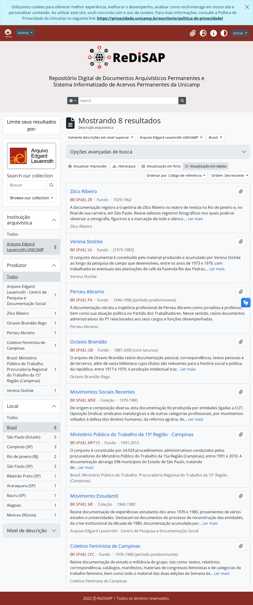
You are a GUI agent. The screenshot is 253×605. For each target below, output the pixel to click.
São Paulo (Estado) (31, 438)
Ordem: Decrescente (228, 175)
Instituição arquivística (19, 220)
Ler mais (195, 218)
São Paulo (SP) (31, 467)
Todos (12, 234)
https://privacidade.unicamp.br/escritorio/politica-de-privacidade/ (160, 18)
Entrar (238, 33)
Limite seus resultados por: (31, 125)
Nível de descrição (27, 530)
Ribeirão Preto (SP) (31, 477)
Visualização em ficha (161, 166)
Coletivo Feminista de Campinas (31, 345)
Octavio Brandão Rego (31, 324)
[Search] (128, 100)
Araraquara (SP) (31, 487)
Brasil (31, 428)
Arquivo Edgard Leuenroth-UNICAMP (31, 246)
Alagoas (31, 506)
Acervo (24, 32)
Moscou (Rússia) (31, 516)
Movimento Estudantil (94, 496)
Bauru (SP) (31, 496)
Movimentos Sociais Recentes (102, 392)
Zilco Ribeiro (31, 314)
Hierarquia (124, 166)
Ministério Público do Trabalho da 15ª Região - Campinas (132, 434)
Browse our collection (30, 197)
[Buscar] (51, 185)
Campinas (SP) (31, 448)
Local (12, 406)
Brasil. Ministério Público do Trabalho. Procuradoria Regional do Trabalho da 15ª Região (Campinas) (31, 369)
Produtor (17, 265)
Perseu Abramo (31, 334)
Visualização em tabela (205, 166)
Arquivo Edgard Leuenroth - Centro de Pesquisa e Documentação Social (31, 295)
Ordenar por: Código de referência (175, 175)
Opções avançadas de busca (101, 151)
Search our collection (30, 176)
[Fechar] (247, 7)
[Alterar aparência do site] (224, 33)
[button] (192, 33)
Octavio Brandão (88, 342)
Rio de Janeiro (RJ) (31, 458)
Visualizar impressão (87, 166)
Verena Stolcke (31, 391)
